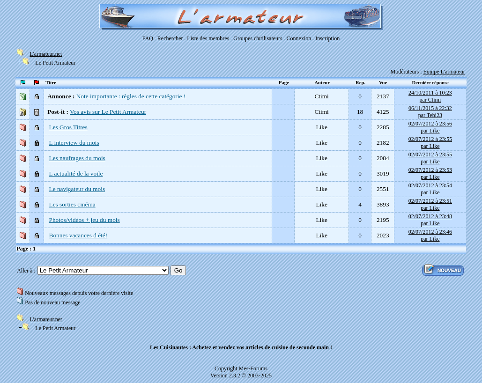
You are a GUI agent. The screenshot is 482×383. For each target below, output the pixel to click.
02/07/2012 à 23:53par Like (430, 173)
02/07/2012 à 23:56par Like (430, 127)
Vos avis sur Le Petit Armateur (108, 111)
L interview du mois (74, 142)
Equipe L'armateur (444, 71)
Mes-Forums (253, 368)
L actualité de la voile (76, 173)
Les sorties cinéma (72, 204)
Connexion (299, 38)
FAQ (147, 38)
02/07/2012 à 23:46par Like (430, 235)
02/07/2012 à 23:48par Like (430, 220)
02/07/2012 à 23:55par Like (430, 142)
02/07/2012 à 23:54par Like (430, 189)
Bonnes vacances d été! (78, 235)
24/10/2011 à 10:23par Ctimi (430, 96)
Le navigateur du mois (77, 188)
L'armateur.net (46, 54)
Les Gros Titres (68, 127)
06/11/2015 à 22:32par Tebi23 (430, 111)
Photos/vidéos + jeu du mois (84, 219)
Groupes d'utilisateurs (257, 38)
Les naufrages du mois (77, 158)
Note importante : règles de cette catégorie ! (131, 96)
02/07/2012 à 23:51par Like (430, 204)
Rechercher (170, 38)
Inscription (327, 38)
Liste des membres (208, 38)
